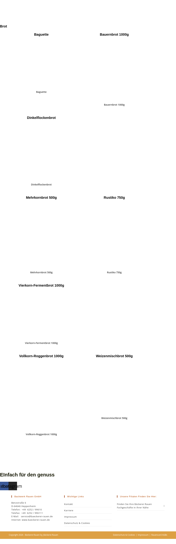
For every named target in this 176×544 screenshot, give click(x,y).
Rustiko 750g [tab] (114, 197)
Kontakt (68, 504)
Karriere (68, 510)
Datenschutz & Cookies (77, 523)
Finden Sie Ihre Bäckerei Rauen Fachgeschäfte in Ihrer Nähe (141, 506)
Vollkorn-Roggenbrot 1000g (41, 434)
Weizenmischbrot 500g (114, 418)
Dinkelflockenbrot (41, 184)
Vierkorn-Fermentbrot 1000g (41, 343)
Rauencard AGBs (159, 534)
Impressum (70, 516)
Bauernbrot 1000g (114, 104)
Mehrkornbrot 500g (41, 272)
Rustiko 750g (114, 272)
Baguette (41, 91)
